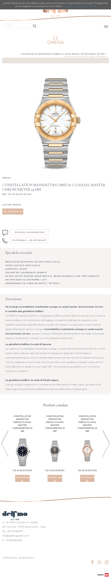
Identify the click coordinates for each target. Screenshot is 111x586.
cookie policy (9, 557)
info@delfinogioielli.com (15, 535)
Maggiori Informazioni (75, 6)
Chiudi (93, 6)
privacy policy (26, 557)
